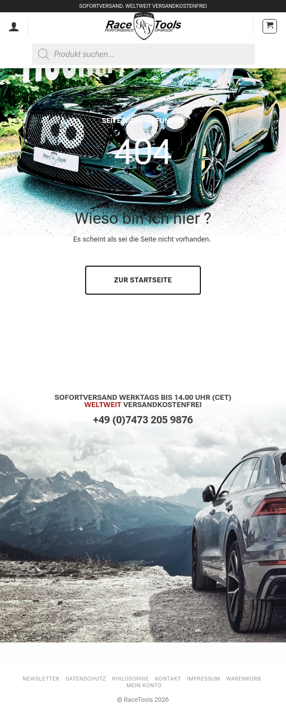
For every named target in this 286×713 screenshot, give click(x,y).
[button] (269, 26)
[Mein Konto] (14, 26)
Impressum (204, 679)
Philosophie (130, 679)
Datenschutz (85, 679)
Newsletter (41, 679)
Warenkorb (243, 679)
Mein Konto (144, 685)
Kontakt (168, 679)
